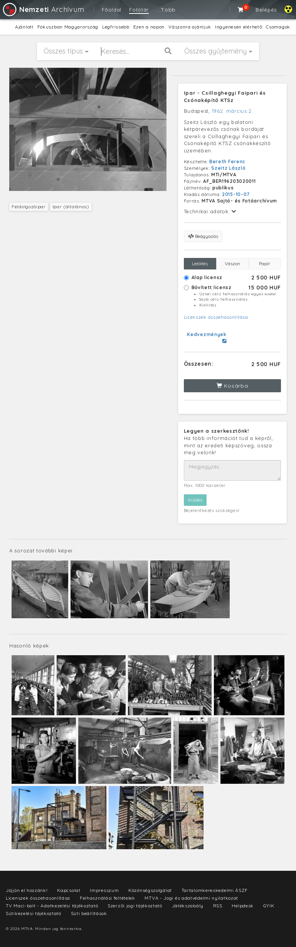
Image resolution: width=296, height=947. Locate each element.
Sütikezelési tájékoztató (33, 913)
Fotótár (139, 10)
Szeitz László (228, 168)
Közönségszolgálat (150, 890)
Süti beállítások (89, 913)
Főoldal (111, 10)
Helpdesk (243, 906)
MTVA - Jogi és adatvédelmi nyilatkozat (191, 898)
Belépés (266, 10)
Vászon (232, 263)
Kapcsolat (68, 890)
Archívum (43, 9)
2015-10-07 (236, 194)
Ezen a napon (149, 27)
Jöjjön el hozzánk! (27, 890)
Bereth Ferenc (227, 161)
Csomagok (278, 27)
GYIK (268, 906)
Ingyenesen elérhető (238, 27)
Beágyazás (203, 236)
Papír (264, 263)
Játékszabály (188, 906)
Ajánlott (24, 27)
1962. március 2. (232, 111)
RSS (217, 906)
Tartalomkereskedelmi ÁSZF (215, 890)
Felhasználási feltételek (107, 898)
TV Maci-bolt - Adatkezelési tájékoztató (52, 906)
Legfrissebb (116, 27)
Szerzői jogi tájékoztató (135, 906)
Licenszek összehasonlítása (216, 317)
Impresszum (104, 890)
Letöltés (200, 263)
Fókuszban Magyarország (67, 27)
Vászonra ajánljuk (189, 27)
